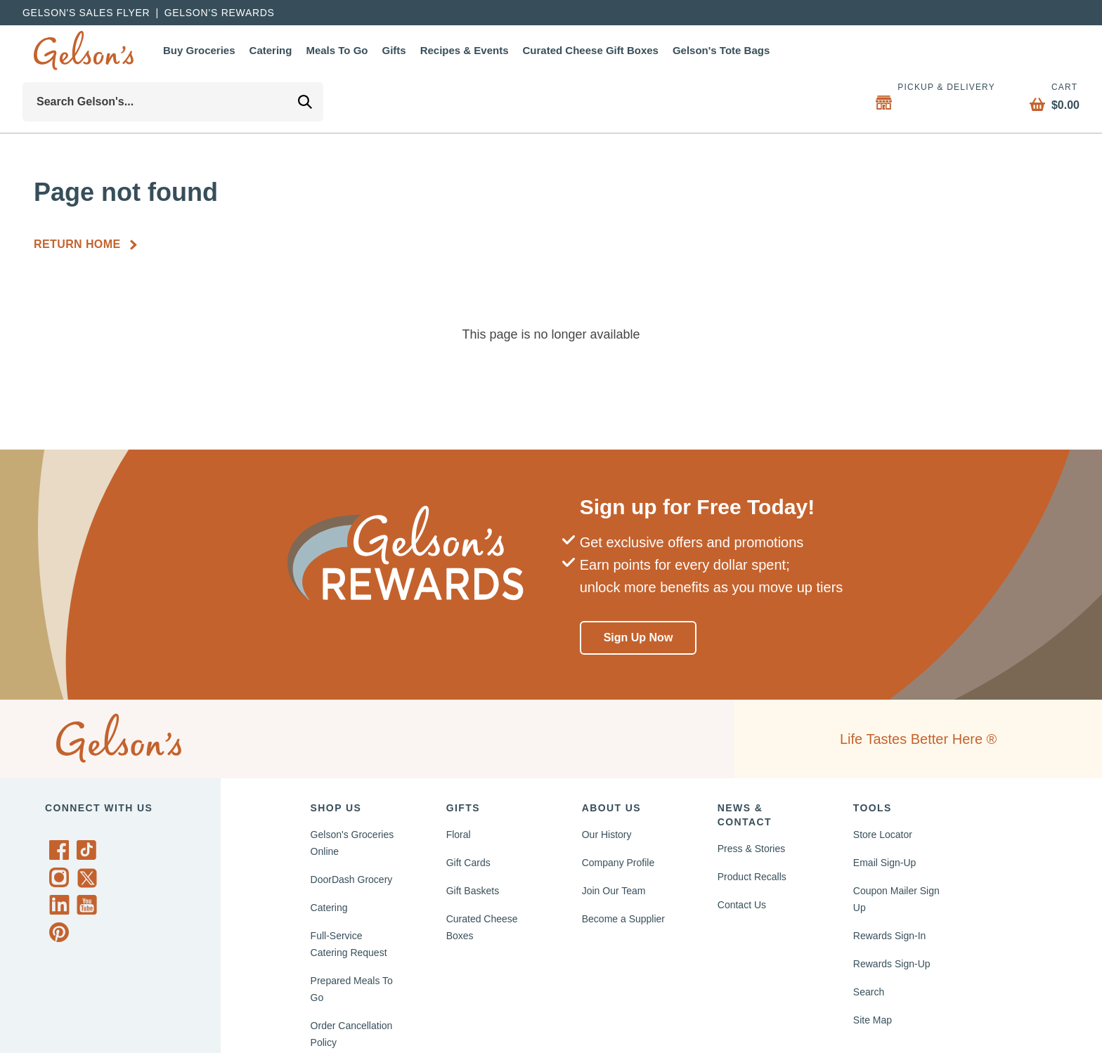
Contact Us (745, 904)
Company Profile (623, 862)
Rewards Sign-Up (895, 963)
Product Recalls (756, 876)
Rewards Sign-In (893, 935)
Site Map (874, 1020)
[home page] (84, 50)
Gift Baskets (476, 890)
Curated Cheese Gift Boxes (626, 50)
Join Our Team (618, 890)
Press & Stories (754, 848)
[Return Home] (91, 244)
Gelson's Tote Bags (768, 50)
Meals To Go (353, 50)
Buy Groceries (202, 50)
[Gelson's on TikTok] (89, 852)
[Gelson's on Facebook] (61, 850)
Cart (1059, 86)
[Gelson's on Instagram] (61, 877)
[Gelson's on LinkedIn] (61, 905)
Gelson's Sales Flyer (86, 12)
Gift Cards (470, 862)
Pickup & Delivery (938, 86)
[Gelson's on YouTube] (89, 907)
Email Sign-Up (888, 862)
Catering (281, 50)
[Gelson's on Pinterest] (61, 932)
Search (870, 992)
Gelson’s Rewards (223, 12)
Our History (610, 834)
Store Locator (887, 834)
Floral (460, 834)
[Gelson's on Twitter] (89, 878)
